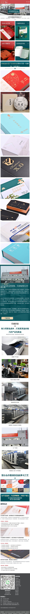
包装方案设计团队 (15, 379)
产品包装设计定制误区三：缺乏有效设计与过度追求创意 (12, 537)
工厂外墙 (15, 448)
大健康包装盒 (17, 581)
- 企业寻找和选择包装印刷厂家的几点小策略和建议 (10, 524)
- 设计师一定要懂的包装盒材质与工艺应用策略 (9, 568)
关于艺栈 (16, 588)
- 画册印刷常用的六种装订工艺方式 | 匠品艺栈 (9, 526)
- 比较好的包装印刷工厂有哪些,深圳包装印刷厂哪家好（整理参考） (13, 523)
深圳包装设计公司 (4, 613)
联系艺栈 (16, 590)
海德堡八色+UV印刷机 (15, 470)
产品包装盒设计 (10, 613)
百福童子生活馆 (18, 585)
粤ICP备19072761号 (12, 607)
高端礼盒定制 (17, 582)
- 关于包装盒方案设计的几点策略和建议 (8, 570)
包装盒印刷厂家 (15, 613)
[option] (15, 9)
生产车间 (16, 587)
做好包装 (16, 594)
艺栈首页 (16, 578)
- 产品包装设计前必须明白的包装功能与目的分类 (9, 548)
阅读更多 (6, 521)
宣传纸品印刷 (17, 584)
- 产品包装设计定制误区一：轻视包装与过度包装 (9, 546)
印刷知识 (16, 591)
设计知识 (16, 593)
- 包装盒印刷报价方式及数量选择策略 (7, 567)
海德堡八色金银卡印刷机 (15, 425)
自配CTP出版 (15, 357)
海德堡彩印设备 (15, 402)
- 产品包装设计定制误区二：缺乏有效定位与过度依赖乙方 (11, 545)
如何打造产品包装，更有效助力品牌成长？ (9, 559)
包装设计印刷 (17, 579)
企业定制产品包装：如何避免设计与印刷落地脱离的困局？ (13, 515)
